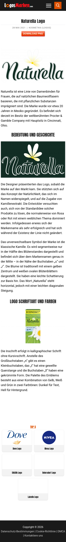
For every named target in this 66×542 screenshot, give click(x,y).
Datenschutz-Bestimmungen (17, 531)
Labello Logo (33, 497)
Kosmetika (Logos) (40, 27)
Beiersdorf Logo (49, 472)
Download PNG (33, 33)
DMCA (61, 531)
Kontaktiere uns (33, 535)
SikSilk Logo (17, 472)
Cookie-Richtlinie (46, 531)
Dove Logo (17, 448)
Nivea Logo (49, 448)
